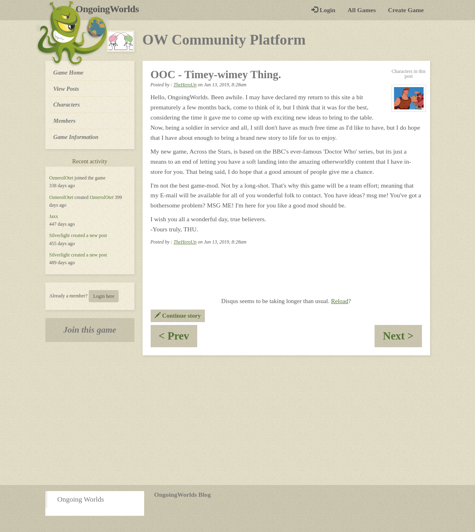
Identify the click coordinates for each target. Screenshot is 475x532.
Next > (402, 338)
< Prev (178, 338)
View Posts (66, 88)
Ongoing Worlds (81, 499)
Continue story (178, 315)
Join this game (89, 330)
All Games (361, 9)
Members (64, 121)
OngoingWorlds (110, 9)
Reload (340, 301)
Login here (103, 296)
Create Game (406, 9)
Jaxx (53, 216)
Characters (66, 104)
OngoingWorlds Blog (182, 494)
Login (323, 9)
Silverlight (59, 235)
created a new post (89, 235)
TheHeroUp (184, 85)
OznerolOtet (61, 178)
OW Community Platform (224, 40)
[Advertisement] (237, 420)
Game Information (76, 137)
